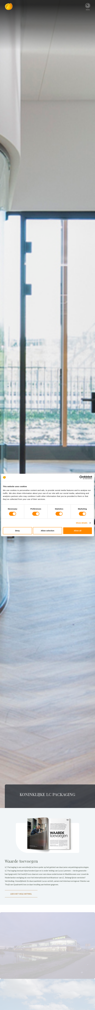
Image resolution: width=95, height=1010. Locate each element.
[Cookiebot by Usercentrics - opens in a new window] (81, 477)
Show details (81, 523)
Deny (17, 531)
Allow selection (47, 531)
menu (88, 6)
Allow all (77, 531)
